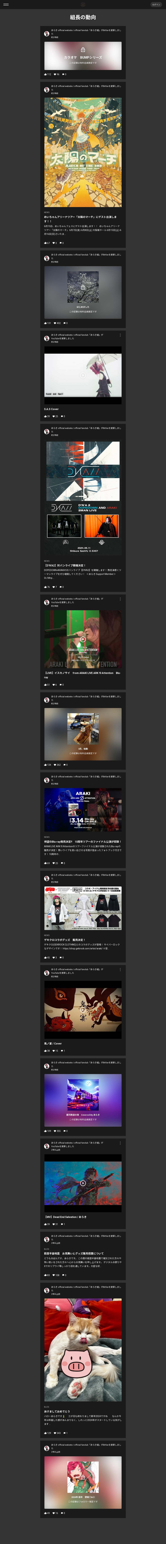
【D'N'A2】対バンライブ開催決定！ (65, 565)
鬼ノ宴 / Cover (53, 1043)
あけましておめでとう (57, 1411)
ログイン (156, 4)
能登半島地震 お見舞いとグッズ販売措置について (74, 1253)
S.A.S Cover (51, 409)
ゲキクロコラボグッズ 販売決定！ (65, 940)
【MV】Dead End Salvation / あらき (65, 1217)
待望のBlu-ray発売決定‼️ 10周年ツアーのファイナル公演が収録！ (83, 841)
